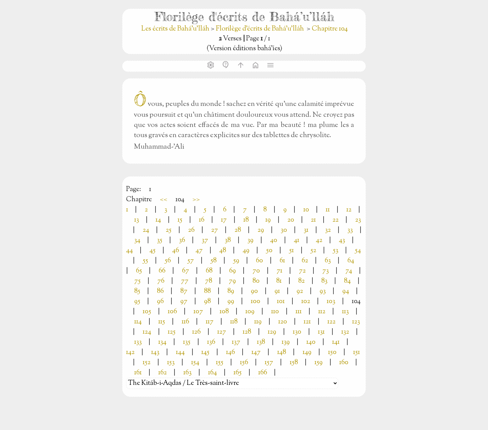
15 (180, 220)
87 (183, 291)
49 (246, 251)
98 (207, 301)
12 (348, 210)
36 (182, 240)
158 (294, 363)
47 (199, 251)
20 (290, 220)
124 (147, 332)
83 (324, 281)
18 (246, 220)
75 (137, 281)
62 (305, 261)
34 (137, 240)
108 (224, 312)
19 (268, 220)
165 (237, 373)
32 (328, 230)
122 (331, 322)
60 (259, 261)
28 (238, 230)
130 (297, 332)
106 (172, 312)
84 (347, 281)
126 (196, 332)
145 (205, 352)
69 (232, 271)
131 (321, 332)
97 (183, 301)
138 (261, 342)
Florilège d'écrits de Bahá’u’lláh (260, 29)
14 (158, 220)
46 (175, 251)
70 (256, 271)
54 (358, 251)
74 (348, 271)
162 (162, 373)
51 (291, 251)
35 (159, 240)
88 (207, 291)
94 (345, 291)
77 (184, 281)
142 (130, 352)
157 (269, 363)
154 (195, 363)
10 (306, 210)
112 (321, 312)
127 (221, 332)
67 (185, 271)
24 (146, 230)
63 (328, 261)
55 (145, 261)
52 (313, 251)
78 (208, 281)
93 (323, 291)
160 (343, 363)
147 (256, 352)
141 (336, 342)
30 (284, 230)
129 (272, 332)
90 (254, 291)
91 (277, 291)
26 (191, 230)
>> (196, 200)
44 (129, 251)
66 (162, 271)
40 (273, 240)
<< (163, 200)
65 (139, 271)
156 (244, 363)
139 (286, 342)
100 (255, 301)
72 (302, 271)
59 (236, 261)
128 (247, 332)
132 (345, 332)
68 (209, 271)
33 (350, 230)
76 (160, 281)
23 (358, 220)
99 (230, 301)
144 (180, 352)
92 (300, 291)
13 (136, 220)
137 (236, 342)
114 (138, 322)
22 (335, 220)
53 (335, 251)
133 (138, 342)
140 (311, 342)
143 (155, 352)
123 (356, 322)
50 (269, 251)
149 (307, 352)
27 (214, 230)
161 (138, 373)
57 (190, 261)
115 (161, 322)
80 (256, 281)
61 (282, 261)
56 (168, 261)
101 (281, 301)
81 (279, 281)
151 (356, 352)
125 (172, 332)
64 (350, 261)
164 (212, 373)
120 (282, 322)
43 (342, 240)
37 (205, 240)
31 (306, 230)
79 (232, 281)
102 (305, 301)
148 (281, 352)
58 (213, 261)
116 (185, 322)
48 (222, 251)
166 (262, 373)
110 (275, 312)
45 (152, 251)
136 (211, 342)
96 (160, 301)
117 (210, 322)
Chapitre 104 (330, 29)
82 (301, 281)
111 (299, 312)
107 (198, 312)
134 (162, 342)
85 (137, 291)
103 (331, 301)
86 (160, 291)
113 (345, 312)
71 (279, 271)
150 (332, 352)
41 (296, 240)
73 (325, 271)
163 (187, 373)
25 (168, 230)
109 (250, 312)
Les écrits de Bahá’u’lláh (176, 29)
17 (224, 220)
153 (171, 363)
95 (137, 301)
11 (328, 210)
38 (228, 240)
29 (261, 230)
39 (250, 240)
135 (186, 342)
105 (147, 312)
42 (319, 240)
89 (230, 291)
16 (201, 220)
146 (230, 352)
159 (318, 363)
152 (146, 363)
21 (313, 220)
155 (219, 363)
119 (258, 322)
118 (234, 322)
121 (307, 322)
